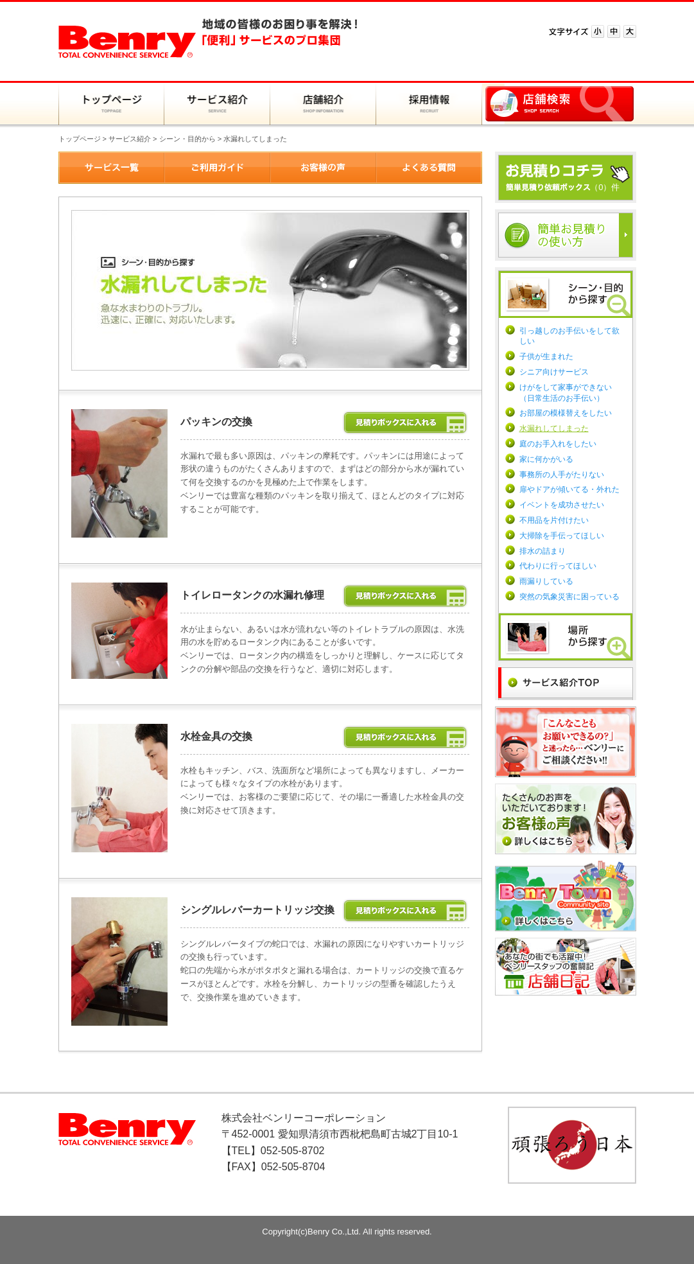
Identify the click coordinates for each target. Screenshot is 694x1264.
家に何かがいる (546, 459)
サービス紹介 (129, 139)
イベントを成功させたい (561, 504)
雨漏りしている (546, 581)
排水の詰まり (542, 551)
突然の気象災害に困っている (569, 596)
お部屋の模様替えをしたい (565, 412)
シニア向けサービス (554, 371)
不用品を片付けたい (554, 520)
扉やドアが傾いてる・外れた (569, 489)
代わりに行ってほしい (557, 565)
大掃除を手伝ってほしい (561, 535)
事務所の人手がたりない (561, 474)
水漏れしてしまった (554, 428)
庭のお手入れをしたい (557, 443)
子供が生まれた (546, 356)
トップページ (79, 139)
